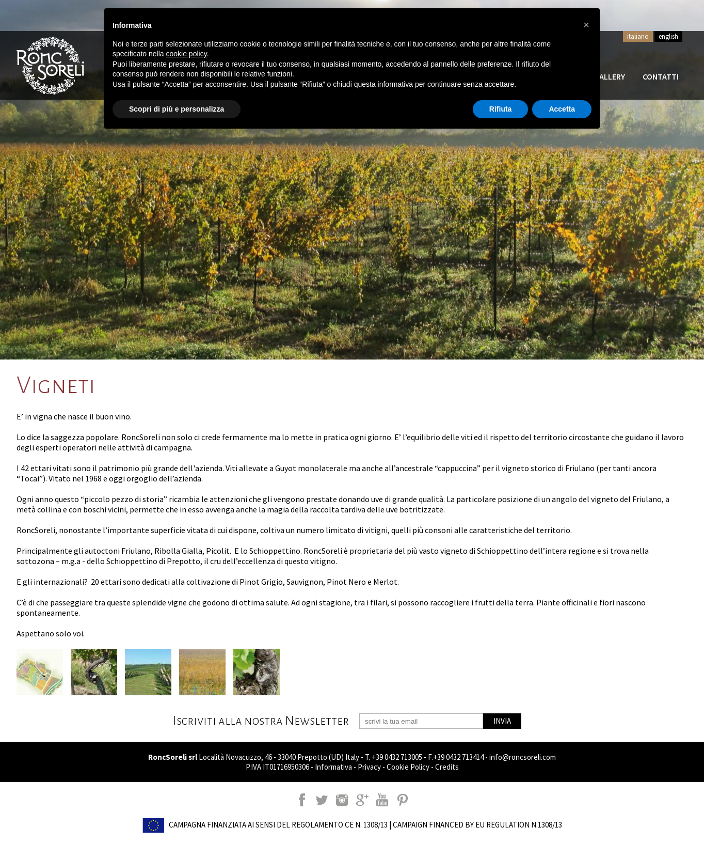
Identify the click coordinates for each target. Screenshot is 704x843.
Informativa (333, 767)
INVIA (502, 721)
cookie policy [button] (186, 54)
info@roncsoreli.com (522, 757)
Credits (447, 767)
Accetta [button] (562, 109)
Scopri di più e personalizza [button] (176, 109)
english (668, 36)
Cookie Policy (408, 767)
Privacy (369, 767)
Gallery (609, 76)
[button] (586, 25)
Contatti (661, 76)
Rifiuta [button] (500, 109)
